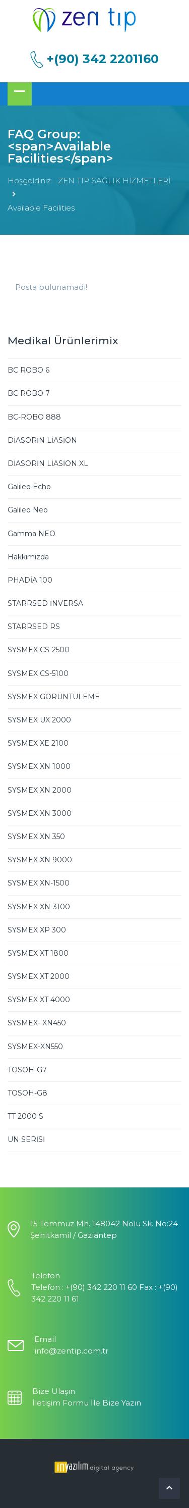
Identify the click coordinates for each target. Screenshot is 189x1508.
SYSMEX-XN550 (35, 1046)
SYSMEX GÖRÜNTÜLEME (54, 696)
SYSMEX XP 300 (37, 929)
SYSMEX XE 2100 (38, 743)
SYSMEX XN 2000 (40, 790)
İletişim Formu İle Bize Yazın (86, 1403)
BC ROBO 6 (28, 370)
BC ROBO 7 (29, 393)
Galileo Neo (28, 509)
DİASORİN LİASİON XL (48, 463)
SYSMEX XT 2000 (39, 976)
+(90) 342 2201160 (103, 59)
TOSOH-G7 (27, 1069)
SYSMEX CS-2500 (39, 649)
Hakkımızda (28, 556)
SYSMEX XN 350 (36, 836)
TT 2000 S (25, 1116)
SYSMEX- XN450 (37, 1022)
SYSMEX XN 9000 (40, 859)
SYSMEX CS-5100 (38, 673)
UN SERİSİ (26, 1139)
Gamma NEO (31, 533)
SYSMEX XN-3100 (39, 906)
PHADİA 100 (30, 580)
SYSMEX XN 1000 (39, 766)
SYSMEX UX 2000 (39, 719)
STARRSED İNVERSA (45, 603)
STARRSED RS (34, 626)
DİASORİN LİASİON (42, 440)
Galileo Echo (29, 486)
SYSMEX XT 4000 (39, 999)
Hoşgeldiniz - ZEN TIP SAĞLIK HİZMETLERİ (89, 180)
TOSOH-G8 (27, 1093)
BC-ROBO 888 (34, 417)
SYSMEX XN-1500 (39, 883)
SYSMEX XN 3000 (40, 813)
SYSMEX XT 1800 (38, 953)
